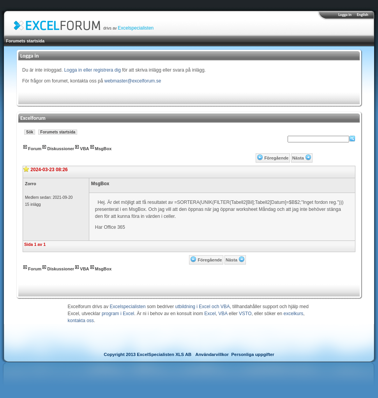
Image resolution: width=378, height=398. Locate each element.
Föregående (276, 158)
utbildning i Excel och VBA (202, 306)
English (362, 14)
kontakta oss (81, 320)
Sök (29, 132)
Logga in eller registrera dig (92, 70)
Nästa (298, 158)
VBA (84, 148)
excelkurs (294, 313)
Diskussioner (60, 148)
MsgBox (103, 148)
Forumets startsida (25, 41)
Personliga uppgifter (252, 354)
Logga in (345, 14)
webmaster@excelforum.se (132, 81)
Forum (34, 148)
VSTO (245, 313)
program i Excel (118, 313)
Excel (209, 313)
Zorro (30, 183)
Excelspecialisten (136, 28)
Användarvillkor (212, 354)
